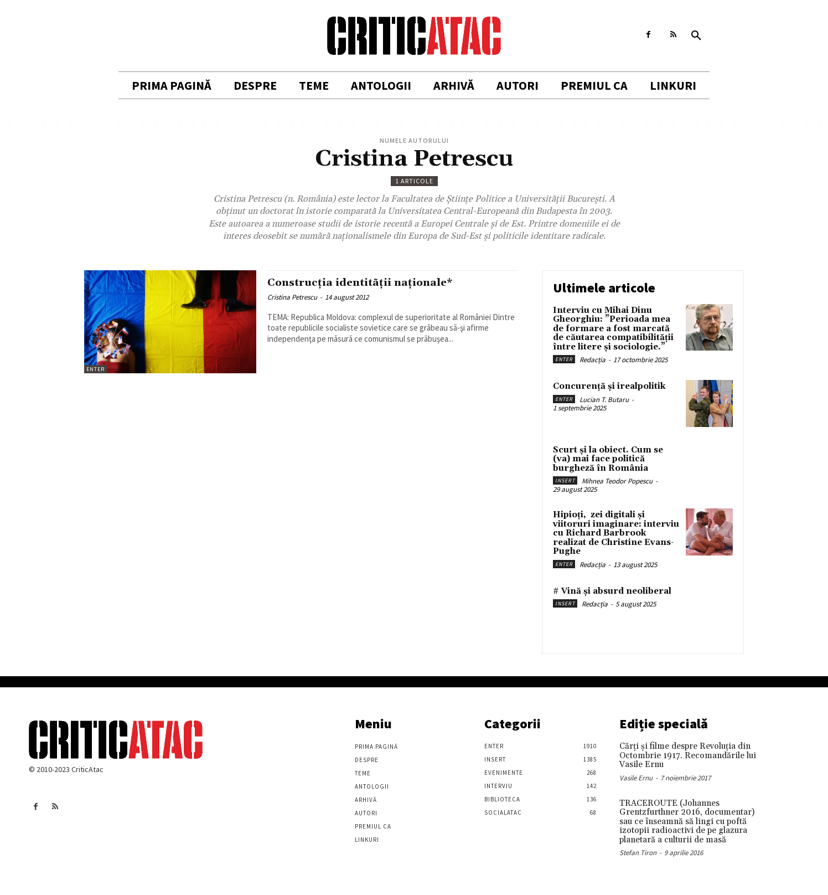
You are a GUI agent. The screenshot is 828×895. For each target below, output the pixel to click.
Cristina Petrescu (292, 297)
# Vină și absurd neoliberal (612, 591)
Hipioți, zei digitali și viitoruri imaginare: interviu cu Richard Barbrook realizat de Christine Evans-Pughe (616, 533)
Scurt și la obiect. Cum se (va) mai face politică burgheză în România (608, 459)
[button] (696, 36)
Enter (95, 369)
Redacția (592, 359)
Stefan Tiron (637, 852)
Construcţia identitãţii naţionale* (368, 282)
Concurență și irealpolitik (609, 386)
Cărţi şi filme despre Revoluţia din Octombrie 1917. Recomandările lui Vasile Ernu (687, 755)
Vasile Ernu (636, 778)
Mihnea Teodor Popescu (617, 481)
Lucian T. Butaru (604, 399)
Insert (565, 480)
